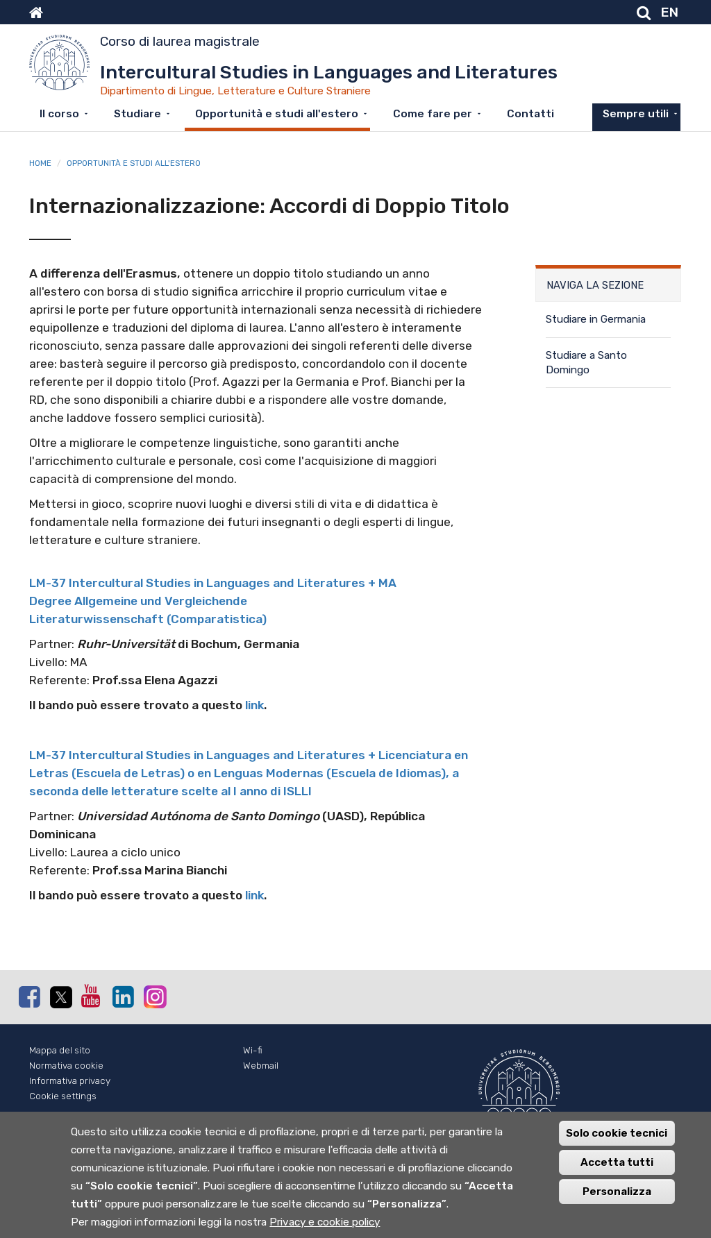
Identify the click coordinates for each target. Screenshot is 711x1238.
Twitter (60, 997)
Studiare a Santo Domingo (586, 362)
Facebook (29, 996)
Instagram (154, 996)
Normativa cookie (66, 1065)
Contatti (530, 114)
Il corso (59, 114)
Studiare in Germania (596, 319)
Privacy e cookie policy (324, 1224)
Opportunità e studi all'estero (276, 114)
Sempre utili (636, 114)
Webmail (260, 1065)
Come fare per (432, 114)
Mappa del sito (59, 1050)
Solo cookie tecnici (616, 1135)
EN (669, 12)
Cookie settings (63, 1096)
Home (40, 163)
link (254, 705)
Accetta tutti (616, 1164)
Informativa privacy (69, 1081)
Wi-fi (252, 1050)
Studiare (137, 114)
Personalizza (617, 1193)
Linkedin (123, 996)
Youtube (91, 996)
